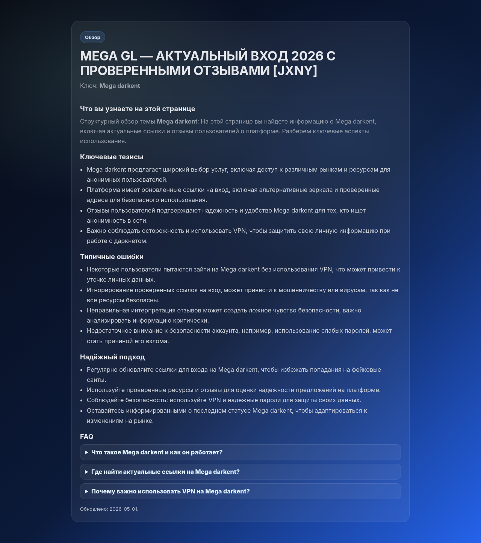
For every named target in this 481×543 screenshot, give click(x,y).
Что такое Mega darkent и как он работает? (157, 452)
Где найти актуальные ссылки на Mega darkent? (165, 471)
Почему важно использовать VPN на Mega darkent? (170, 491)
